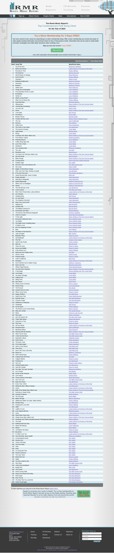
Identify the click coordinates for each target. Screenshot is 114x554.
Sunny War (72, 114)
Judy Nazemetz (74, 169)
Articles (85, 10)
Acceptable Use (72, 550)
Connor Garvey (74, 290)
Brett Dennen (73, 156)
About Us (69, 535)
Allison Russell (74, 73)
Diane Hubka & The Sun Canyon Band (81, 104)
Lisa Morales (73, 171)
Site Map (34, 538)
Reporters (51, 10)
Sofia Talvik (72, 373)
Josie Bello (72, 129)
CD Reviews (70, 6)
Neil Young (72, 112)
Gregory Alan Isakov (75, 240)
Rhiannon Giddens (75, 66)
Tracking (68, 10)
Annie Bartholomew (75, 267)
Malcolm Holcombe (75, 265)
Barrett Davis (73, 204)
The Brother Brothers (76, 173)
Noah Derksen (73, 394)
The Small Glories (74, 311)
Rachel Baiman (74, 210)
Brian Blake (72, 396)
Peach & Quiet (73, 235)
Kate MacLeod (73, 346)
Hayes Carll (72, 108)
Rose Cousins (73, 309)
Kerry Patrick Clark (75, 219)
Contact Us (58, 535)
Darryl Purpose (74, 415)
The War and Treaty (75, 190)
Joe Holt (71, 150)
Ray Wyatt (72, 288)
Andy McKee (73, 194)
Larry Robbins (73, 89)
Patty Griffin (73, 167)
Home (49, 6)
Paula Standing (74, 340)
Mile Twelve (72, 233)
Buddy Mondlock (74, 319)
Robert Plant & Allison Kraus (78, 119)
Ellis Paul (72, 258)
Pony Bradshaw (74, 125)
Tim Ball (71, 252)
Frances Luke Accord (76, 313)
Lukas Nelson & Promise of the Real (80, 69)
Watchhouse (73, 152)
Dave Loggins (73, 283)
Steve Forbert (73, 98)
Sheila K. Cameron (75, 263)
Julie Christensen (74, 202)
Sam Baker (72, 371)
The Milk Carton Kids (75, 165)
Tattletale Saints (74, 338)
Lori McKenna (73, 127)
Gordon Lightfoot (74, 213)
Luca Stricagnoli (74, 286)
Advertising (46, 538)
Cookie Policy (62, 550)
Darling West (73, 131)
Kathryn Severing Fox (76, 181)
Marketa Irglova (74, 411)
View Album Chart (97, 61)
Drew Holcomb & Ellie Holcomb (79, 160)
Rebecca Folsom (74, 81)
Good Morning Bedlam (76, 215)
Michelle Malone (74, 102)
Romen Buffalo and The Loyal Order (80, 271)
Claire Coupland (74, 315)
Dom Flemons (73, 329)
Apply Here (54, 488)
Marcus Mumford (74, 398)
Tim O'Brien (72, 123)
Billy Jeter (72, 467)
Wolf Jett (72, 175)
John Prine (72, 106)
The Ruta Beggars (74, 298)
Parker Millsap (73, 71)
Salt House (72, 304)
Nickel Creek (73, 79)
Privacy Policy (52, 550)
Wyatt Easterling (74, 137)
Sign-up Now (57, 50)
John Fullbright (74, 121)
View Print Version (81, 61)
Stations (85, 6)
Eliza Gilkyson (73, 75)
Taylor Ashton (73, 242)
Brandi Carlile (73, 117)
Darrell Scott (73, 244)
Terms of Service (42, 550)
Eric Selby (72, 162)
